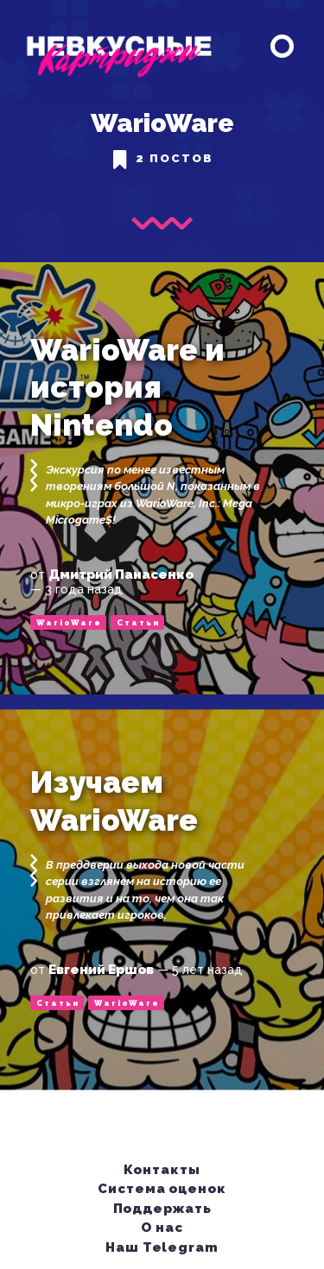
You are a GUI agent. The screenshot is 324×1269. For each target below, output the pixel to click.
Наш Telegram (162, 1246)
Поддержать (163, 1207)
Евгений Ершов (101, 969)
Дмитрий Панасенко (121, 574)
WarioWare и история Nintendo (127, 387)
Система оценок (163, 1188)
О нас (163, 1226)
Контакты (162, 1169)
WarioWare (69, 623)
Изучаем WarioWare (114, 801)
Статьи (138, 623)
